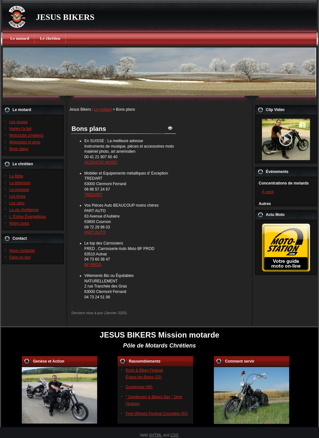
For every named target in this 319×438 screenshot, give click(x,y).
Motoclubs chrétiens (26, 135)
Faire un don (20, 257)
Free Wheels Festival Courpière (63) (157, 413)
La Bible (16, 176)
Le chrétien (50, 38)
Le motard (19, 38)
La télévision (20, 183)
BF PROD (92, 264)
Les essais (18, 122)
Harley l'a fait (20, 128)
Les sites (16, 203)
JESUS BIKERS (65, 17)
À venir (268, 192)
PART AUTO (94, 232)
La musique (19, 189)
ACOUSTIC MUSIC (101, 162)
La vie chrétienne (23, 210)
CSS (175, 435)
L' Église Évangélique (27, 216)
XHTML (155, 435)
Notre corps (19, 223)
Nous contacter (22, 250)
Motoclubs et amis (24, 142)
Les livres (17, 196)
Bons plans (18, 149)
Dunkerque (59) (139, 387)
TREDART (93, 195)
